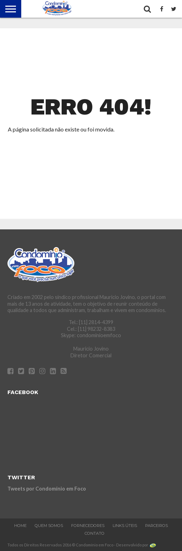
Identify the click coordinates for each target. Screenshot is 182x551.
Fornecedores (87, 525)
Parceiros (156, 525)
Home (20, 525)
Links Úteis (125, 525)
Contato (94, 533)
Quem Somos (49, 525)
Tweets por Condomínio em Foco (46, 489)
